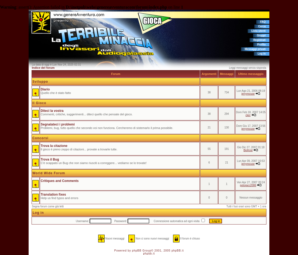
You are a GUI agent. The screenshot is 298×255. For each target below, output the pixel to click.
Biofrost (248, 150)
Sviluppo (40, 81)
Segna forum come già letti (48, 206)
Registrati (259, 40)
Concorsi (40, 138)
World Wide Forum (48, 173)
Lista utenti (258, 30)
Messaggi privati (255, 49)
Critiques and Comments (60, 181)
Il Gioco (39, 103)
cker (248, 115)
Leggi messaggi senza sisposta (247, 67)
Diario (45, 89)
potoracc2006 (248, 185)
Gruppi (261, 35)
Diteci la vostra (52, 111)
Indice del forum (43, 67)
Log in (262, 53)
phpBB (137, 250)
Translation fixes (53, 194)
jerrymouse (248, 93)
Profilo (261, 44)
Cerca (262, 26)
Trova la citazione (54, 146)
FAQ (263, 21)
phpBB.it (177, 250)
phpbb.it (149, 253)
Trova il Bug (50, 159)
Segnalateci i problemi (58, 124)
